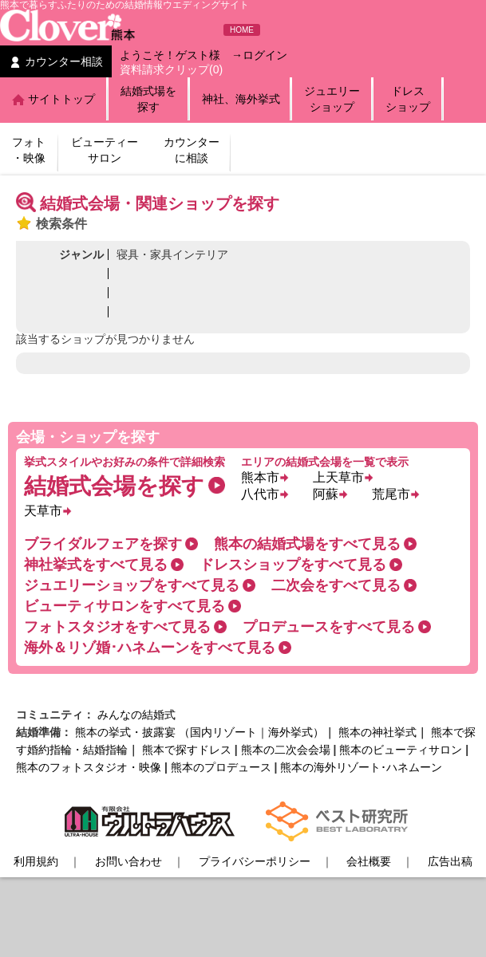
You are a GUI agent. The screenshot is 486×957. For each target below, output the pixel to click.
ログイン (265, 55)
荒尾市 (391, 494)
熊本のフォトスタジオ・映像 (88, 767)
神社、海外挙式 (241, 99)
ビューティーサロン (104, 150)
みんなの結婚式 (136, 714)
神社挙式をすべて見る (96, 565)
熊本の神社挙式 (377, 732)
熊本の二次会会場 (285, 749)
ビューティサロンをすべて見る (124, 606)
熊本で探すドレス (186, 749)
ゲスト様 (198, 55)
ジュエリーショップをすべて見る (131, 585)
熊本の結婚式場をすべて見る (307, 544)
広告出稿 (450, 861)
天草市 (43, 511)
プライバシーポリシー (254, 861)
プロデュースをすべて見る (329, 627)
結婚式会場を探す (114, 486)
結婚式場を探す (148, 99)
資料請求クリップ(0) (171, 69)
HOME (242, 30)
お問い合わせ (128, 861)
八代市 (260, 494)
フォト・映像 (28, 150)
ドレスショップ (407, 99)
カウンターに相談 (191, 150)
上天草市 (338, 477)
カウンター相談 (64, 61)
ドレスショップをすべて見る (293, 565)
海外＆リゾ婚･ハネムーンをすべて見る (149, 648)
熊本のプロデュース (221, 767)
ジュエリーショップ (332, 99)
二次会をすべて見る (336, 585)
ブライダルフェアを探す (103, 544)
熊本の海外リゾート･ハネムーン (361, 767)
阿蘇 (325, 494)
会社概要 (368, 861)
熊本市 (260, 477)
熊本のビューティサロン (400, 749)
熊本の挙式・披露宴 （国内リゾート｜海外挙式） (199, 732)
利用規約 (36, 861)
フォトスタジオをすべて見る (117, 627)
